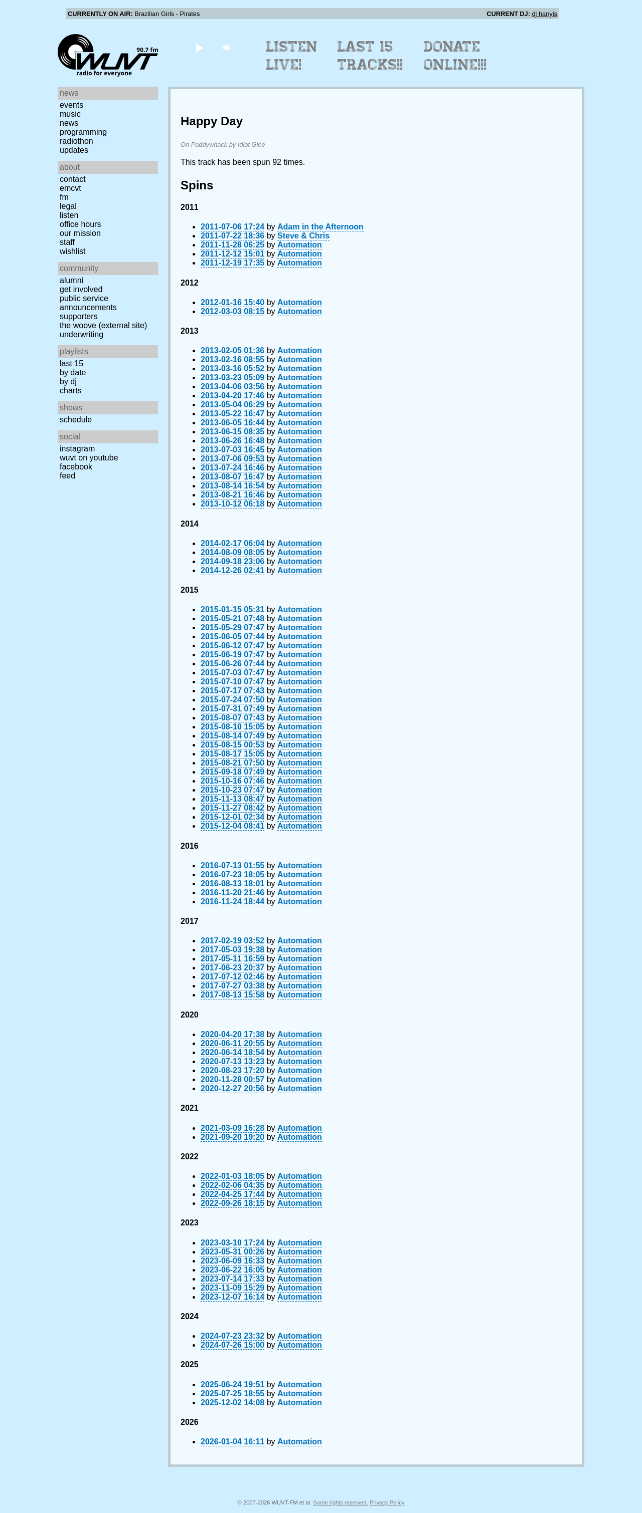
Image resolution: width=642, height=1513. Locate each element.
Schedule (76, 419)
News (69, 123)
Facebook (76, 466)
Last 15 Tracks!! (370, 56)
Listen (69, 215)
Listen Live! (292, 56)
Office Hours (80, 224)
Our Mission (80, 233)
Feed (67, 475)
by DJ (68, 381)
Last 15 (71, 363)
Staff (67, 242)
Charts (71, 390)
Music (70, 114)
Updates (74, 150)
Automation (299, 244)
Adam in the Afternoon (320, 226)
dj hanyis (544, 14)
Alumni (71, 280)
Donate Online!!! (455, 56)
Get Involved (81, 289)
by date (73, 372)
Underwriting (81, 334)
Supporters (79, 316)
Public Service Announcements (88, 303)
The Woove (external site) (103, 325)
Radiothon (76, 141)
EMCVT (70, 188)
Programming (83, 132)
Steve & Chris (303, 235)
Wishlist (73, 251)
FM (64, 197)
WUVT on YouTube (89, 457)
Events (71, 105)
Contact (73, 179)
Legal (68, 206)
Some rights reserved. (340, 1502)
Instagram (77, 448)
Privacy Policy (387, 1502)
